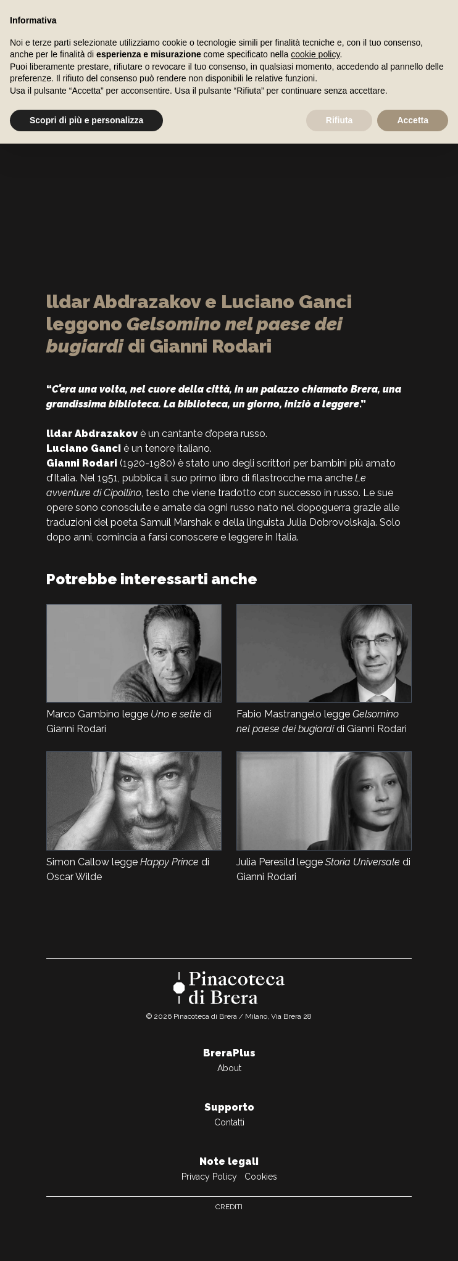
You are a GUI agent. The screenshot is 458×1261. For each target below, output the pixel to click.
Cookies (260, 1176)
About (229, 1068)
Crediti (229, 1206)
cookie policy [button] (315, 54)
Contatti (229, 1122)
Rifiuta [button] (339, 120)
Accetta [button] (412, 120)
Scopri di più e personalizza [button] (86, 120)
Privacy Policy (209, 1176)
